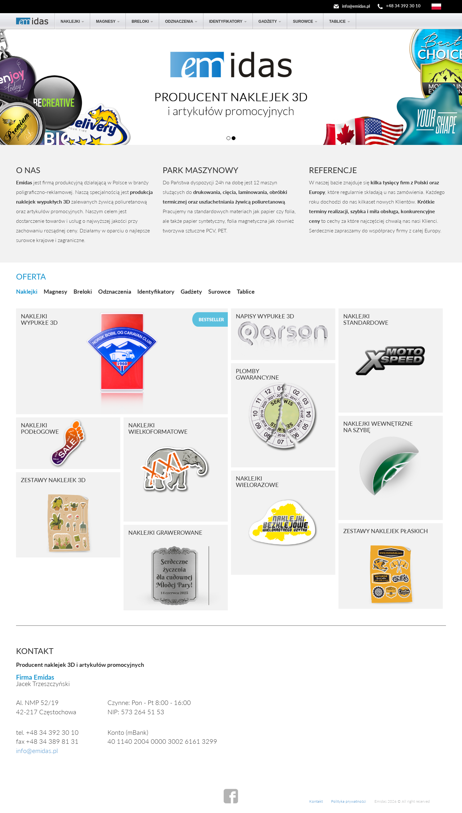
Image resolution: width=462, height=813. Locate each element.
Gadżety (270, 21)
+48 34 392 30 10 (403, 6)
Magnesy (108, 21)
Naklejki (72, 21)
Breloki (142, 21)
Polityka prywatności (348, 801)
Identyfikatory (228, 21)
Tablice (339, 21)
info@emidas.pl (356, 6)
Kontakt (316, 801)
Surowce (305, 21)
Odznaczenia (181, 21)
